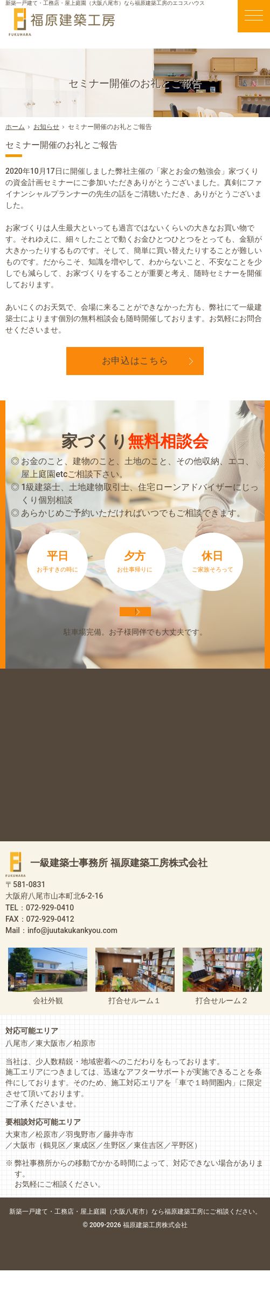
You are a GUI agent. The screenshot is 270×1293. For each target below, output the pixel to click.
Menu (254, 16)
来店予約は (134, 623)
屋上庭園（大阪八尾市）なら (170, 1234)
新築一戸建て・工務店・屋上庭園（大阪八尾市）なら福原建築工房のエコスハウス (105, 3)
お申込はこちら (135, 360)
